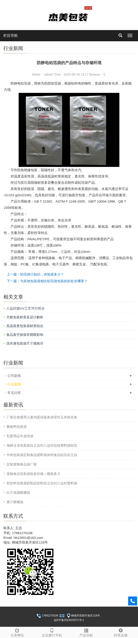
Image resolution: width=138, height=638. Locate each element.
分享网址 (17, 632)
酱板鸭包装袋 (17, 426)
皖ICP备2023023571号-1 (69, 620)
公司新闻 (14, 376)
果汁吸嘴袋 (15, 502)
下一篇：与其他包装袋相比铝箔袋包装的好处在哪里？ (47, 281)
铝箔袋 (26, 83)
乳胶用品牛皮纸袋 (20, 436)
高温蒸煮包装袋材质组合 (24, 326)
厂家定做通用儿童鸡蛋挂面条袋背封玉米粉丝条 (42, 417)
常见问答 (14, 393)
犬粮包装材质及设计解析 (24, 317)
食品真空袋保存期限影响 (24, 334)
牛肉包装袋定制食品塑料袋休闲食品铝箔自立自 (42, 455)
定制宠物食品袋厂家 (22, 464)
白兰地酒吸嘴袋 (18, 492)
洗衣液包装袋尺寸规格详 (24, 343)
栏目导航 (10, 35)
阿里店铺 (120, 632)
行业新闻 (14, 384)
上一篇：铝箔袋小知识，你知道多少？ (35, 274)
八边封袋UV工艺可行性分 (25, 308)
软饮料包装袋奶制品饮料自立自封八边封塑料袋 (42, 483)
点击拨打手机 (52, 632)
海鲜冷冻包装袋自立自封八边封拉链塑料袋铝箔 (42, 445)
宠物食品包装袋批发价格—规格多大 (33, 474)
